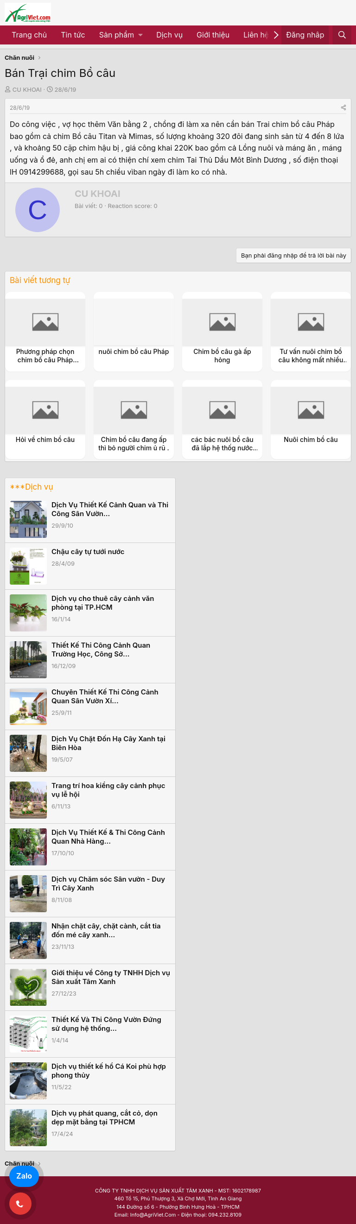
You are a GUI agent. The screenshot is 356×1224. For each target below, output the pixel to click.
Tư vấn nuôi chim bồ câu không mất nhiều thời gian (311, 359)
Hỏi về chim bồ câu (45, 439)
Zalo (24, 1175)
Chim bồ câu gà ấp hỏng (222, 355)
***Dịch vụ (31, 487)
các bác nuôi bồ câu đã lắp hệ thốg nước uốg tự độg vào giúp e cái (222, 452)
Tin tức (73, 34)
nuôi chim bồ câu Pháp (134, 351)
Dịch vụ (169, 34)
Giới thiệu (213, 34)
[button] (120, 35)
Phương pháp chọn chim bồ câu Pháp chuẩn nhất (45, 359)
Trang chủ (29, 34)
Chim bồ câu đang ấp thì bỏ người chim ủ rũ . (133, 443)
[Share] (343, 108)
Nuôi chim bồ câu (310, 439)
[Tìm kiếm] (341, 35)
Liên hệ (256, 34)
